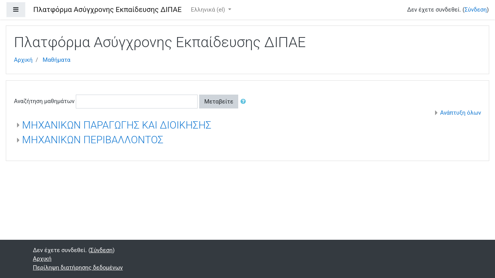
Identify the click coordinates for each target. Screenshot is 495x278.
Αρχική (23, 59)
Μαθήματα (56, 59)
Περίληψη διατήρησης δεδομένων (78, 267)
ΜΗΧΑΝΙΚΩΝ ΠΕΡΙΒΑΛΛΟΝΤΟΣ (92, 140)
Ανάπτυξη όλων (460, 112)
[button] (245, 102)
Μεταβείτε (218, 101)
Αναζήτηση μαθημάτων (44, 101)
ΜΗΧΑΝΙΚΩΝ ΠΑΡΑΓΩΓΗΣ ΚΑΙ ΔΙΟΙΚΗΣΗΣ (116, 125)
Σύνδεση (475, 9)
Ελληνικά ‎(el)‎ (209, 9)
